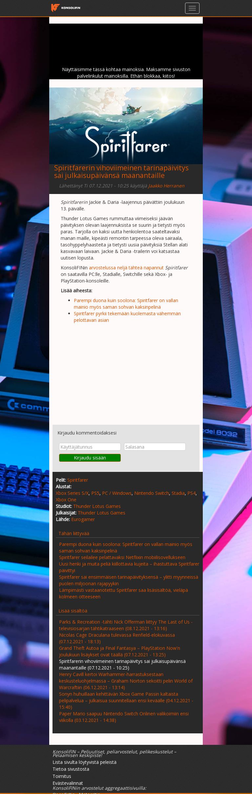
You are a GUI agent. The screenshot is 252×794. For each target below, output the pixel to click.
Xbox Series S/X (72, 493)
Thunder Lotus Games (97, 506)
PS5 (95, 493)
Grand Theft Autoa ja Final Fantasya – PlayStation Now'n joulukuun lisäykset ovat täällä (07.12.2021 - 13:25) (119, 651)
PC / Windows (117, 493)
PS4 (191, 493)
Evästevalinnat (67, 783)
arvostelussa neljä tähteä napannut (126, 267)
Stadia (178, 493)
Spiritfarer (77, 480)
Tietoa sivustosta (70, 769)
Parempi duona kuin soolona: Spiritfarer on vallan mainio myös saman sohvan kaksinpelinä (126, 303)
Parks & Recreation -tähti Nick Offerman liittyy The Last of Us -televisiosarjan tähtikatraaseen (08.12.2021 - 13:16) (126, 625)
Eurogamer (83, 519)
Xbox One (66, 499)
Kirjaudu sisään (90, 458)
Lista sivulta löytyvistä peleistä (84, 762)
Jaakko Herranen (166, 186)
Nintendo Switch (151, 493)
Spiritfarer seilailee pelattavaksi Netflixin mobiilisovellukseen (122, 557)
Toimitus (61, 776)
